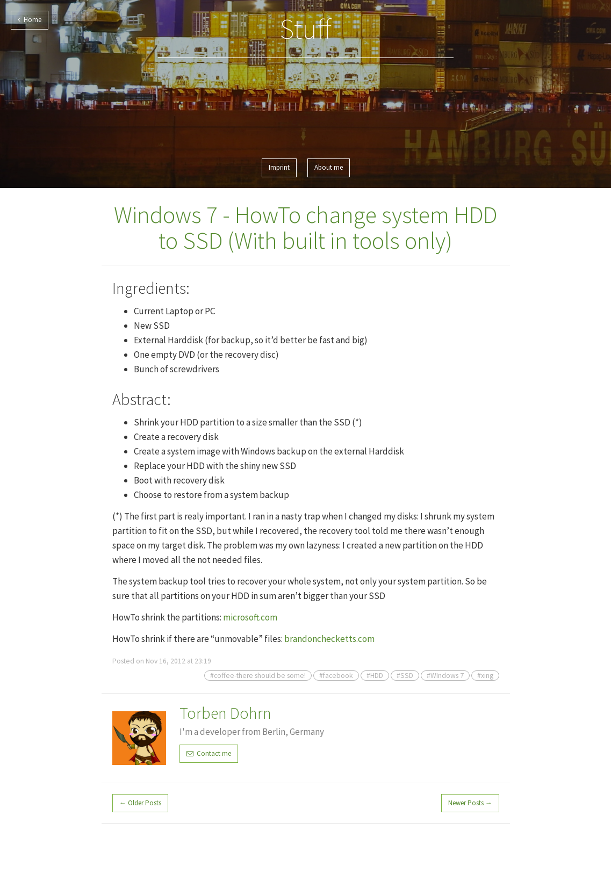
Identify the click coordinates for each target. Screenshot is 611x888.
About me (328, 167)
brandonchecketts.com (329, 639)
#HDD (374, 675)
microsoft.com (250, 617)
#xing (485, 675)
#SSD (405, 675)
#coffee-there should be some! (258, 675)
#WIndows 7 (445, 675)
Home (29, 19)
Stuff (306, 28)
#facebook (336, 675)
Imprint (279, 167)
